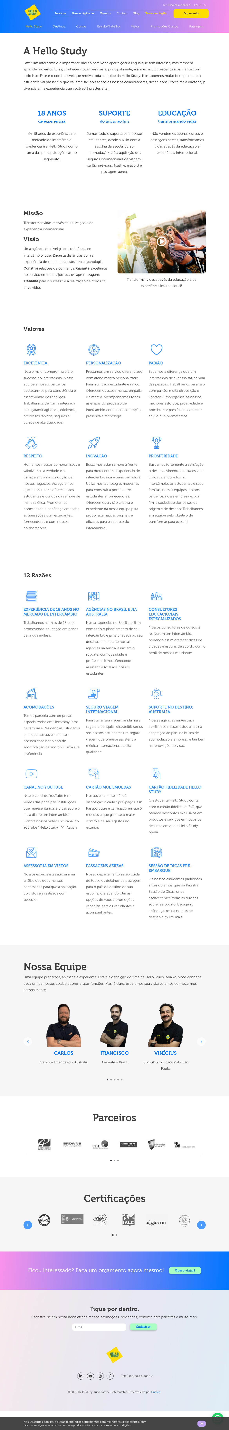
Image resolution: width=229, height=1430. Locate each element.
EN (196, 5)
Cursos (81, 26)
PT (200, 5)
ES (204, 5)
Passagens (196, 26)
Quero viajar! (185, 1270)
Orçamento (191, 13)
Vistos (135, 26)
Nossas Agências (83, 13)
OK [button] (201, 1423)
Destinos (59, 26)
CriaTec (155, 1392)
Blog (136, 13)
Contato (122, 13)
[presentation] (28, 1041)
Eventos (105, 13)
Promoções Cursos (164, 26)
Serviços (60, 13)
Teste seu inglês (156, 13)
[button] (107, 1079)
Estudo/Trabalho (108, 26)
